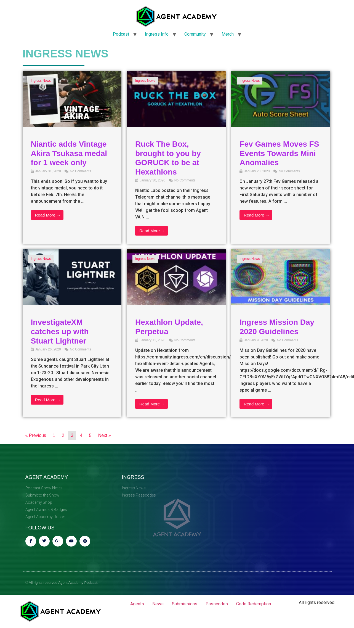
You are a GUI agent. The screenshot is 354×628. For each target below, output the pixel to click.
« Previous (35, 435)
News (158, 603)
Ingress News (41, 81)
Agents (137, 603)
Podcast (121, 34)
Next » (104, 435)
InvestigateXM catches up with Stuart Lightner (60, 331)
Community (195, 34)
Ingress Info (157, 34)
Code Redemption (253, 603)
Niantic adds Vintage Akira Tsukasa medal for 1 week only (69, 153)
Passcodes (217, 603)
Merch (228, 34)
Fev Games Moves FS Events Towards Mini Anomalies (279, 153)
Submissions (184, 603)
